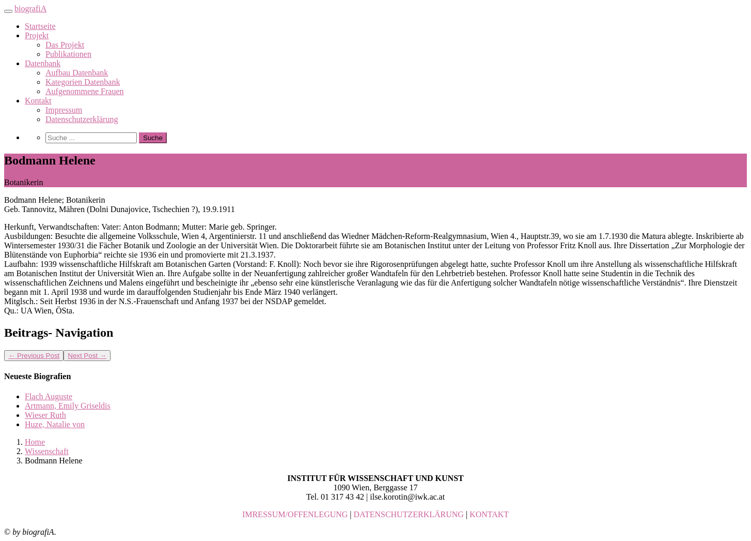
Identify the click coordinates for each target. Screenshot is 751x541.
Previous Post (33, 355)
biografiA (30, 8)
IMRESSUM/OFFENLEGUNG (295, 514)
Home (35, 442)
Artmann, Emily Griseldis (68, 405)
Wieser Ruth (45, 415)
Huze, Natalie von (55, 424)
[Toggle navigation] (8, 11)
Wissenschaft (47, 451)
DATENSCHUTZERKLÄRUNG (409, 514)
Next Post (87, 355)
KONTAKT (489, 514)
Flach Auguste (48, 396)
